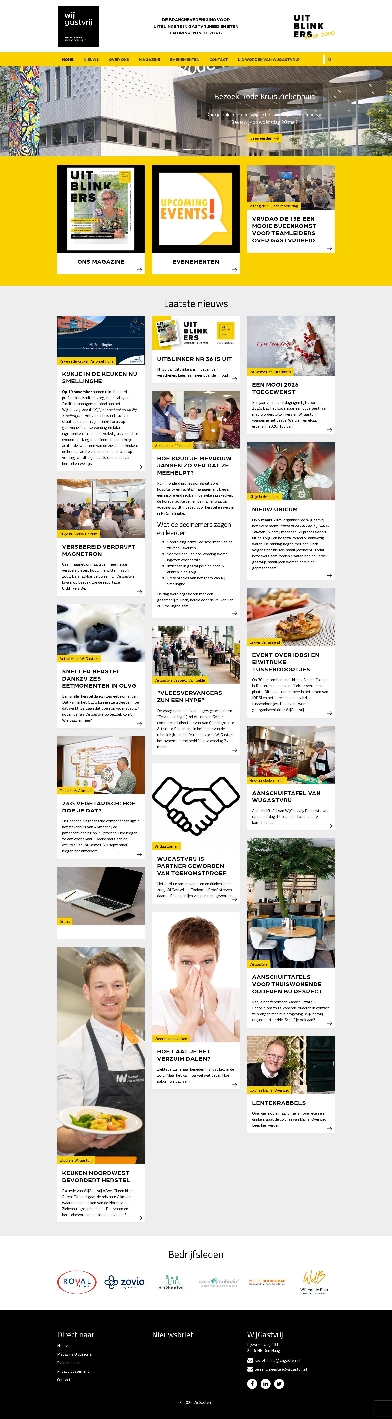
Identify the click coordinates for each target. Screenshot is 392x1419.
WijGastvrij (203, 1406)
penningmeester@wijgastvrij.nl (277, 1369)
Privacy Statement (73, 1371)
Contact (219, 59)
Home (68, 59)
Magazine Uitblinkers (74, 1354)
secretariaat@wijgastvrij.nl (273, 1360)
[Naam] (189, 1378)
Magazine (149, 59)
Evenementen (185, 59)
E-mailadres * (164, 1353)
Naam (157, 1370)
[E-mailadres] (189, 1361)
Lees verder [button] (261, 138)
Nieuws (91, 59)
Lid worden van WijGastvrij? (269, 59)
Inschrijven (190, 1392)
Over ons (119, 59)
